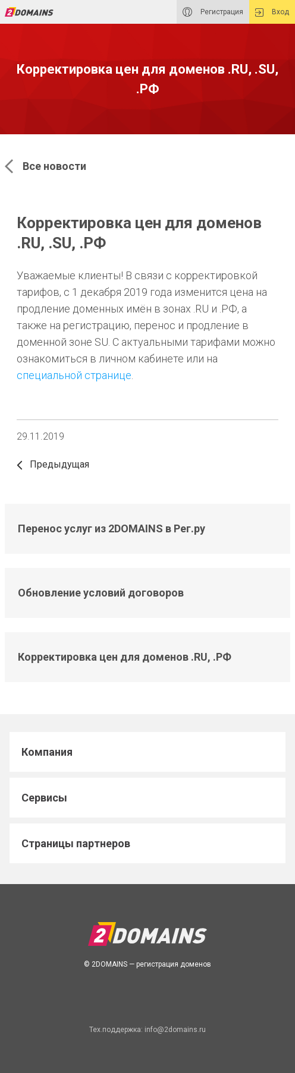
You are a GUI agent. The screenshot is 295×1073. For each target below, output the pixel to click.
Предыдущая (53, 464)
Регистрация (213, 12)
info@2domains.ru (175, 1029)
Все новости (45, 166)
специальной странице (74, 375)
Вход (272, 12)
